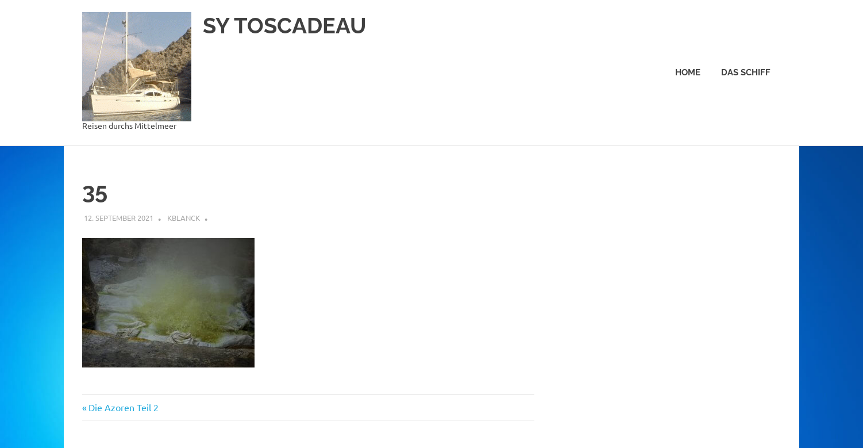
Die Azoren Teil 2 (123, 407)
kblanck (183, 218)
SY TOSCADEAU (285, 26)
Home (687, 72)
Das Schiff (745, 72)
